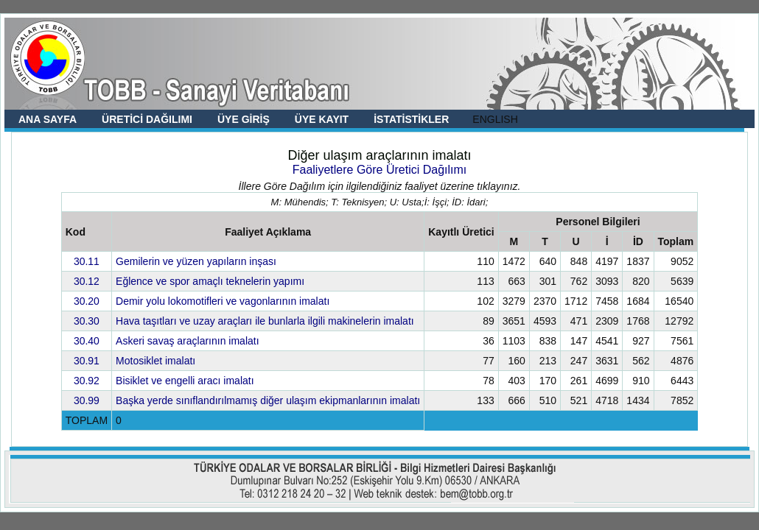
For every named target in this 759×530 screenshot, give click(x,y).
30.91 (86, 361)
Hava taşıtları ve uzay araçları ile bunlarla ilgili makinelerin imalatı (265, 321)
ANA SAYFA (47, 119)
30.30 (86, 321)
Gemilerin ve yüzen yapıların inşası (196, 261)
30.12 (86, 281)
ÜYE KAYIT (322, 119)
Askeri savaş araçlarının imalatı (187, 341)
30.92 (86, 380)
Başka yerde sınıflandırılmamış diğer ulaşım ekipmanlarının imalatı (268, 400)
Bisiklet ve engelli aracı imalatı (185, 380)
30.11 (86, 261)
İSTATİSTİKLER (411, 119)
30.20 (86, 301)
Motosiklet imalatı (155, 361)
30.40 (86, 341)
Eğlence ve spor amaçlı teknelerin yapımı (210, 281)
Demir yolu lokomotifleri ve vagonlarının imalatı (222, 301)
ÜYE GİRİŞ (243, 119)
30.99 (86, 400)
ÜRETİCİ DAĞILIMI (147, 119)
